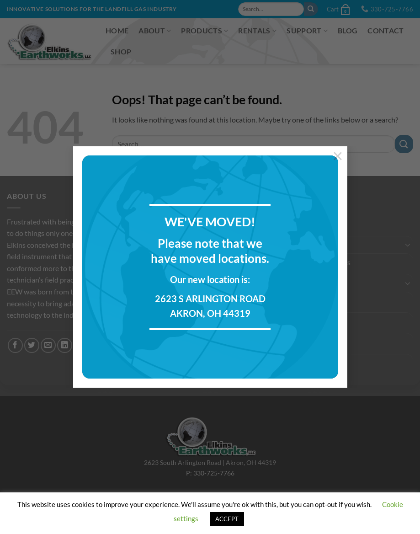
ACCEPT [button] (227, 519)
